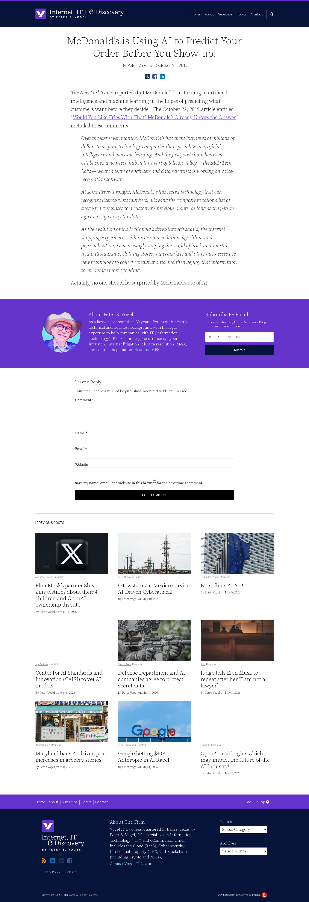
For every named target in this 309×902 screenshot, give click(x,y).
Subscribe (225, 14)
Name (81, 433)
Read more (147, 349)
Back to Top (257, 801)
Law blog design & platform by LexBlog (242, 894)
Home (196, 14)
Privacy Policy (51, 872)
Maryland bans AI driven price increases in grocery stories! (71, 756)
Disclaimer (70, 872)
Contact (257, 14)
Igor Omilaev (41, 664)
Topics (242, 14)
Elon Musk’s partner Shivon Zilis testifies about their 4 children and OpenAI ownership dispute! (68, 595)
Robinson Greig (42, 744)
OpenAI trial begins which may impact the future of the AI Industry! (235, 760)
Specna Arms (124, 664)
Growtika (205, 744)
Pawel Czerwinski (127, 744)
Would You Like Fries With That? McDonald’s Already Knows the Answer (154, 117)
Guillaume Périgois (210, 576)
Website (81, 465)
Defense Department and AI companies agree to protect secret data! (151, 679)
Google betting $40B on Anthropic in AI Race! (145, 756)
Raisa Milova (124, 576)
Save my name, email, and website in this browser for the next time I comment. (139, 483)
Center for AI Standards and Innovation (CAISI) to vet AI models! (69, 679)
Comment (84, 400)
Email (81, 449)
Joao (203, 664)
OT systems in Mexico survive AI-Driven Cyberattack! (153, 588)
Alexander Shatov (44, 576)
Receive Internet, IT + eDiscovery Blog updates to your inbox (235, 324)
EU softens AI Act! (222, 585)
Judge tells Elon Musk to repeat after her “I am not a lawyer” (233, 679)
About (209, 14)
